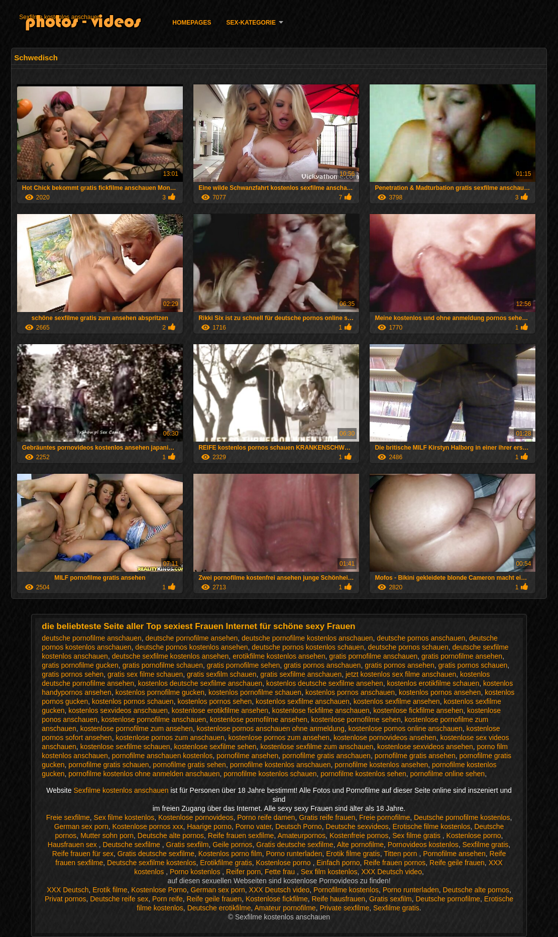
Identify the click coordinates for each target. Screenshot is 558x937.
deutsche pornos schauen (408, 647)
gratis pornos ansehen (399, 665)
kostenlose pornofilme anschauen (153, 719)
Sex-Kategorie (250, 22)
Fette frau (281, 872)
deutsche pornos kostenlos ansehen (191, 647)
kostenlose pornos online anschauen (406, 728)
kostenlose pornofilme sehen (356, 719)
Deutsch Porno (298, 826)
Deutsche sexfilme (132, 845)
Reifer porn (243, 872)
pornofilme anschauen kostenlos (162, 756)
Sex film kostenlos (329, 872)
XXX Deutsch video (391, 872)
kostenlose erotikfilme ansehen (220, 710)
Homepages (191, 22)
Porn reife (167, 899)
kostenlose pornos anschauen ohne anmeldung (271, 728)
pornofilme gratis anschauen (326, 756)
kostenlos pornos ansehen (440, 692)
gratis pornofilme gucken (80, 665)
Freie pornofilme (384, 817)
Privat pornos (65, 899)
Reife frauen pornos (394, 863)
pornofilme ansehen (247, 756)
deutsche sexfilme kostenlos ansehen (170, 656)
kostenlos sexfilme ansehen (397, 701)
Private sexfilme (344, 908)
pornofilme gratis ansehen (415, 756)
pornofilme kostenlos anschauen (280, 765)
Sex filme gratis (417, 835)
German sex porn (81, 826)
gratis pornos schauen (472, 665)
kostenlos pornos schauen (133, 701)
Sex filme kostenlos (124, 817)
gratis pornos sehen (72, 674)
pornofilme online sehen (447, 774)
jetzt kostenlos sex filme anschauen (401, 674)
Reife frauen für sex (83, 854)
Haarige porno (209, 826)
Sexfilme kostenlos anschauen (59, 17)
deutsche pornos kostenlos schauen (308, 647)
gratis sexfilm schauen (222, 674)
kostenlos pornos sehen (214, 701)
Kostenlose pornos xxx (148, 826)
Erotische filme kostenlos (432, 826)
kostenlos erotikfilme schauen (433, 683)
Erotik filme (109, 890)
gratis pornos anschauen (322, 665)
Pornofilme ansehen (454, 854)
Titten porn (401, 854)
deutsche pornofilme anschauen (91, 638)
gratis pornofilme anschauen (373, 656)
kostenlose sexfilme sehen (215, 747)
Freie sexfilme (68, 817)
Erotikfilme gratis (226, 863)
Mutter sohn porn (107, 835)
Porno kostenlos (196, 872)
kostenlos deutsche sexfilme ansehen (324, 683)
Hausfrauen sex (73, 845)
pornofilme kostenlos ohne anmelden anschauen (143, 774)
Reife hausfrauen (338, 899)
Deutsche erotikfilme (219, 908)
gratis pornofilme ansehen (461, 656)
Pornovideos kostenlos (423, 845)
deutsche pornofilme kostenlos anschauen (307, 638)
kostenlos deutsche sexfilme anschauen (200, 683)
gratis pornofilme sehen (243, 665)
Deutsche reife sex (119, 899)
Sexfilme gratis (485, 845)
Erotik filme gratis (353, 854)
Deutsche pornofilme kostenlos (462, 817)
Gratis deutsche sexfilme (294, 845)
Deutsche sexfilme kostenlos (151, 863)
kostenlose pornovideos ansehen (384, 738)
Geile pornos (232, 845)
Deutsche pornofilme (447, 899)
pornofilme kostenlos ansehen (381, 765)
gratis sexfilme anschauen (301, 674)
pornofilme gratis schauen (108, 765)
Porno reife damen (266, 817)
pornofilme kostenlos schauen (270, 774)
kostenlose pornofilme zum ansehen (136, 728)
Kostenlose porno (474, 835)
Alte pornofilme (360, 845)
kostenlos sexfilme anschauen (303, 701)
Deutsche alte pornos (171, 835)
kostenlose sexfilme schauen (125, 747)
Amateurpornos (301, 835)
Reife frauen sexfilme (241, 835)
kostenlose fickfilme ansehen (418, 710)
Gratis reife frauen (327, 817)
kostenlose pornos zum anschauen (170, 738)
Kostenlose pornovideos (195, 817)
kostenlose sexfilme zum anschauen (316, 747)
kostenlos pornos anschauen (350, 692)
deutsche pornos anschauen (421, 638)
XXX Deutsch (67, 890)
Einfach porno (338, 863)
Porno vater (254, 826)
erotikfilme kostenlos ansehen (279, 656)
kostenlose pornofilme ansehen (258, 719)
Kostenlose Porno (159, 890)
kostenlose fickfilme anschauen (321, 710)
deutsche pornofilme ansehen (192, 638)
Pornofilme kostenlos (346, 890)
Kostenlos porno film (230, 854)
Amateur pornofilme (284, 908)
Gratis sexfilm (187, 845)
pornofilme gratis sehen (189, 765)
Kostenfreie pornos (359, 835)
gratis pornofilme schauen (163, 665)
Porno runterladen (294, 854)
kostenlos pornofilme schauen (254, 692)
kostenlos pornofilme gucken (160, 692)
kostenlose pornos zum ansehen (279, 738)
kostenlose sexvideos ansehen (425, 747)
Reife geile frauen (457, 863)
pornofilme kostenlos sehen (363, 774)
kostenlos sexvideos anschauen (118, 710)
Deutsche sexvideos (357, 826)
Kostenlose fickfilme (277, 899)
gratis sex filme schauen (145, 674)
